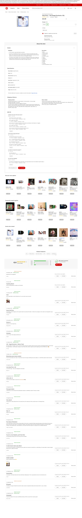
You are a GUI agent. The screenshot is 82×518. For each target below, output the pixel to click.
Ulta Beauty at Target (50, 1)
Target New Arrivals (3, 0)
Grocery (47, 0)
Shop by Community (58, 1)
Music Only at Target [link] (39, 253)
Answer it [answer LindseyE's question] (11, 164)
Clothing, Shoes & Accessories (19, 0)
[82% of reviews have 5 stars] (41, 260)
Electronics (7, 1)
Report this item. (34, 93)
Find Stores (75, 4)
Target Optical (64, 1)
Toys (4, 1)
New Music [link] (48, 253)
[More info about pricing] (66, 19)
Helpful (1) (16, 140)
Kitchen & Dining (34, 0)
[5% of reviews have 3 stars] (41, 262)
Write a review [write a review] (58, 264)
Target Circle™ (38, 4)
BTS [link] (44, 253)
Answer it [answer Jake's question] (11, 147)
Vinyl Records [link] (54, 253)
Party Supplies (35, 1)
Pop (28, 11)
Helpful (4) (17, 129)
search (65, 8)
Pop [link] (26, 253)
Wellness (71, 0)
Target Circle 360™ (54, 4)
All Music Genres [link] (31, 253)
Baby (58, 0)
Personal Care (64, 0)
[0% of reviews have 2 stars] (41, 263)
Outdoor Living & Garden (41, 0)
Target (6, 11)
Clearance (71, 1)
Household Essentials (53, 0)
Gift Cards (43, 1)
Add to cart (45, 30)
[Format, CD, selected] (47, 24)
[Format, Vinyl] (44, 24)
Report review (73, 302)
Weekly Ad (69, 4)
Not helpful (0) (20, 121)
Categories (12, 8)
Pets (46, 1)
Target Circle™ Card (46, 4)
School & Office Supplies (27, 1)
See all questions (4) (12, 167)
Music (18, 11)
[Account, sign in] (70, 8)
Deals (68, 1)
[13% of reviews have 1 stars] (41, 264)
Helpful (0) (15, 121)
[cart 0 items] (75, 8)
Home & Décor (28, 0)
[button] (19, 238)
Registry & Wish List (62, 4)
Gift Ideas (39, 1)
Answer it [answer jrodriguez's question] (11, 131)
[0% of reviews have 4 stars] (41, 261)
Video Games (11, 1)
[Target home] (6, 8)
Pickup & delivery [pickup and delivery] (26, 8)
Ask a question (22, 167)
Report (23, 121)
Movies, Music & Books (18, 1)
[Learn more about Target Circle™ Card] (59, 36)
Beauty (60, 0)
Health (68, 0)
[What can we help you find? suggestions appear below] (49, 8)
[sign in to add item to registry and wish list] (75, 33)
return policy (47, 104)
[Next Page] (76, 24)
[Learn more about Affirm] (59, 39)
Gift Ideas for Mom (10, 0)
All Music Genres (23, 11)
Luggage (74, 0)
